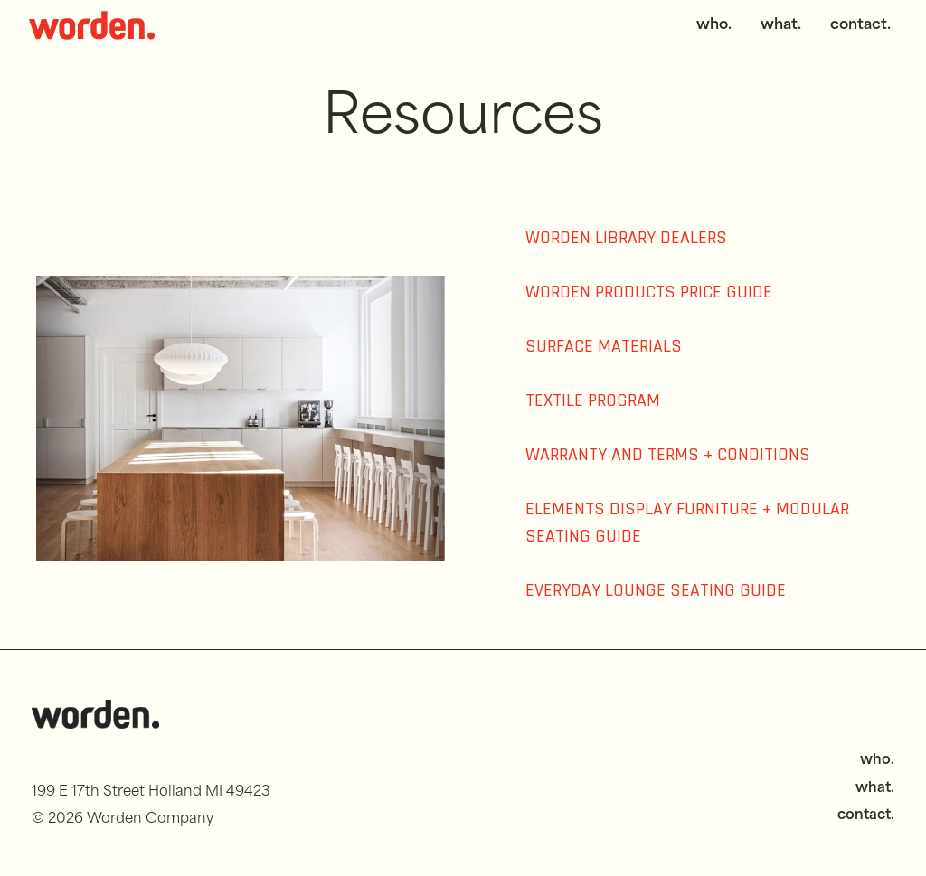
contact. (860, 25)
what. (781, 25)
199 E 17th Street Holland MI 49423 (151, 792)
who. (714, 25)
